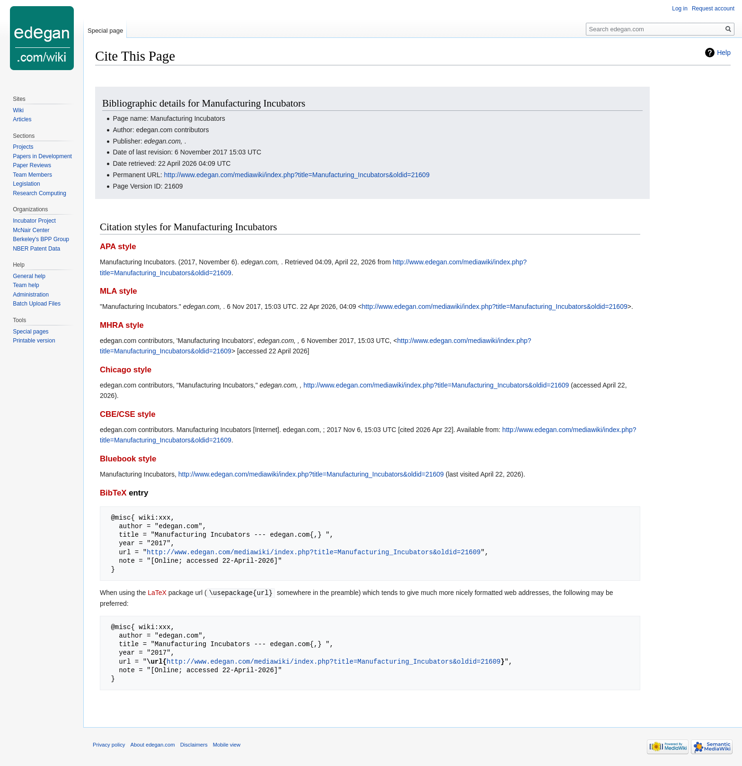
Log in (680, 8)
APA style (118, 246)
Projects (23, 147)
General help (29, 276)
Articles (22, 119)
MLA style (118, 291)
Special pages (30, 331)
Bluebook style (128, 458)
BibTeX (113, 492)
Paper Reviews (32, 165)
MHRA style (122, 325)
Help (724, 52)
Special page (105, 30)
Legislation (26, 183)
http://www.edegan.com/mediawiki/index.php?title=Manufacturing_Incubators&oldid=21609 (297, 175)
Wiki (18, 110)
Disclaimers (194, 744)
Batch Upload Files (37, 303)
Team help (26, 285)
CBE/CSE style (128, 414)
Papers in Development (42, 156)
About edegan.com (153, 744)
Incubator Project (34, 220)
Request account (713, 8)
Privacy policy (109, 744)
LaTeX (157, 592)
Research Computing (39, 193)
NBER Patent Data (36, 248)
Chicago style (125, 369)
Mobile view (226, 744)
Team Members (32, 174)
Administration (31, 294)
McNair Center (31, 230)
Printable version (34, 340)
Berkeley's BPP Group (41, 239)
